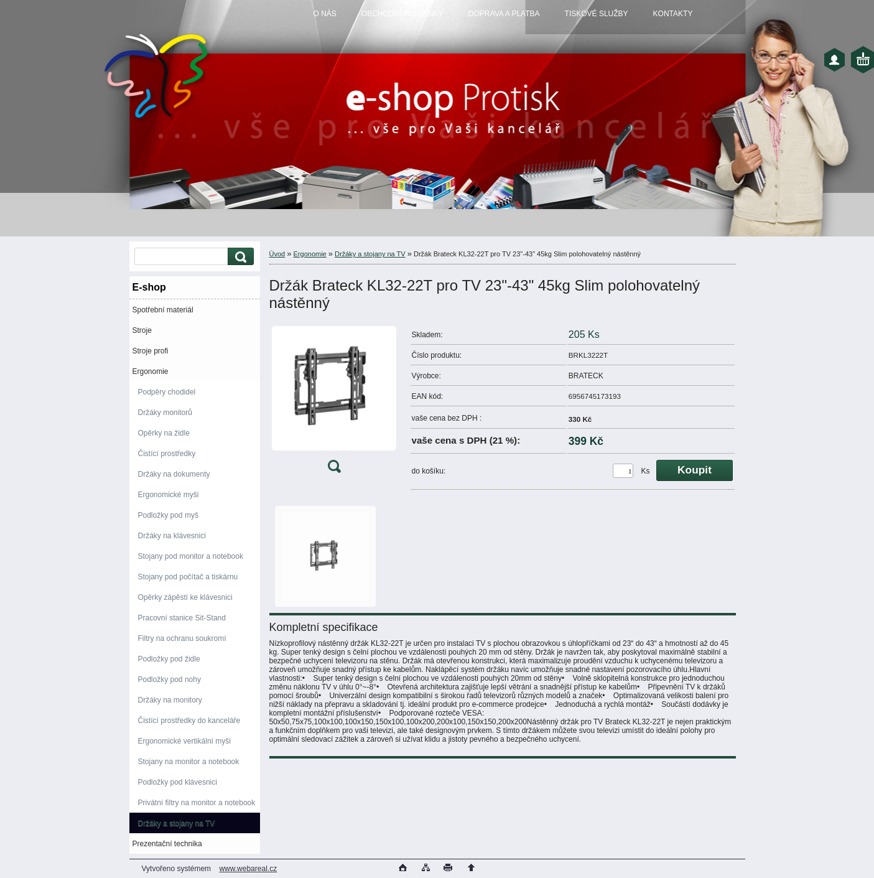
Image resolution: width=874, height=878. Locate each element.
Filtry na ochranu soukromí (182, 638)
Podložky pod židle (169, 659)
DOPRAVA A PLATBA (504, 13)
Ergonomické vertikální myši (184, 741)
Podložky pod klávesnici (177, 782)
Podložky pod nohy (169, 679)
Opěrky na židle (164, 433)
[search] (238, 257)
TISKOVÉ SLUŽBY (596, 13)
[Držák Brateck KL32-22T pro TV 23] (334, 402)
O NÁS (325, 13)
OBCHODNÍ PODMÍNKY (402, 13)
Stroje (142, 330)
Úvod (277, 254)
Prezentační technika (167, 843)
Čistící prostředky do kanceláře (189, 720)
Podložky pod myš (168, 515)
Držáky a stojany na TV (176, 823)
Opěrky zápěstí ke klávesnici (185, 597)
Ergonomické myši (168, 494)
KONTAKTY (673, 13)
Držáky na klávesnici (172, 535)
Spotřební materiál (162, 310)
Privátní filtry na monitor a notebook (197, 802)
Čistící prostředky (167, 453)
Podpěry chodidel (167, 392)
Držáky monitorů (165, 412)
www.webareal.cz (248, 868)
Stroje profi (150, 351)
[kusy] (623, 471)
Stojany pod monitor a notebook (190, 556)
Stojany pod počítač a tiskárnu (188, 576)
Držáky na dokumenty (174, 474)
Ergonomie (150, 371)
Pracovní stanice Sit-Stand (182, 618)
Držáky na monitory (170, 700)
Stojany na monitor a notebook (188, 761)
